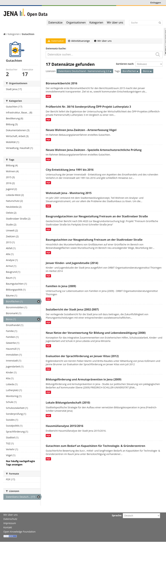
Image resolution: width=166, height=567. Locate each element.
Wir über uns (115, 22)
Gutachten (28, 34)
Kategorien (96, 22)
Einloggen (155, 2)
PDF (48, 96)
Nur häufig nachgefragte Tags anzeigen (20, 463)
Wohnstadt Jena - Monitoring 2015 (68, 193)
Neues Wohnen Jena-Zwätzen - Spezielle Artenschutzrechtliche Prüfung (94, 150)
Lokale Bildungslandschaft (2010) (68, 402)
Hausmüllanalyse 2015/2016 (64, 426)
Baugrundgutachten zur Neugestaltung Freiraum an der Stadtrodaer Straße (97, 216)
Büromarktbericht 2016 (61, 83)
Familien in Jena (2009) (61, 286)
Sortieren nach (124, 63)
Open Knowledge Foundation (19, 531)
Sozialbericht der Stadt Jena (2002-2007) (72, 309)
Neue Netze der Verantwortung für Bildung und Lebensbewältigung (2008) (96, 333)
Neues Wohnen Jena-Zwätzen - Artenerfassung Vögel (81, 130)
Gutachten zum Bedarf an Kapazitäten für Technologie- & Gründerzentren (95, 446)
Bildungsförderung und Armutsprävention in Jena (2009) (83, 379)
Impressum (9, 523)
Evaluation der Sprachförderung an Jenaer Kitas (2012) (82, 356)
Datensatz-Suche (56, 48)
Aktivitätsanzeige (79, 40)
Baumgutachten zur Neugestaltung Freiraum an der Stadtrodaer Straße (94, 240)
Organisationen (76, 22)
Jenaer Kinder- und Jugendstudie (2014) (72, 263)
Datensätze (55, 22)
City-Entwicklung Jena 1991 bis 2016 (70, 170)
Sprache (116, 515)
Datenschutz (10, 519)
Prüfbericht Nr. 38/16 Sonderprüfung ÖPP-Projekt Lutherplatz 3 (88, 106)
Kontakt (7, 527)
